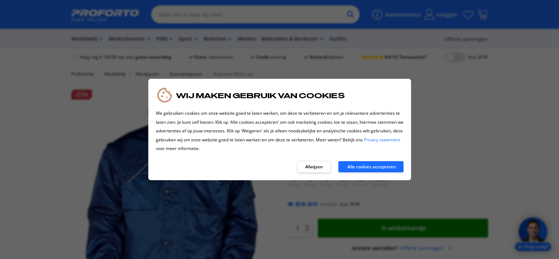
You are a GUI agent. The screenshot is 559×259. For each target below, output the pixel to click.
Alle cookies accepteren (371, 167)
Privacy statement (382, 140)
